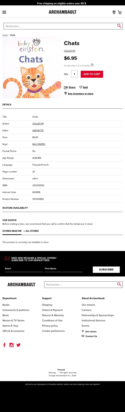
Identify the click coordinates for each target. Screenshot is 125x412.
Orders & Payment (52, 310)
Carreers (86, 310)
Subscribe (106, 269)
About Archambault (93, 298)
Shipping (47, 305)
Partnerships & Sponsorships (98, 315)
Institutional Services (93, 320)
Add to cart (91, 74)
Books (5, 305)
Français (61, 369)
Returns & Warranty (53, 315)
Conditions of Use (52, 320)
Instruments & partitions (15, 310)
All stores (32, 231)
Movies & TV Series (13, 320)
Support (46, 298)
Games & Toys (10, 326)
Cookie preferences (53, 331)
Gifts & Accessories (13, 331)
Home (5, 35)
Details (6, 104)
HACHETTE (38, 130)
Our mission (88, 305)
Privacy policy (50, 326)
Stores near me (11, 231)
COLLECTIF (69, 51)
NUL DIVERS (38, 144)
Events (85, 326)
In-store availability (15, 208)
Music (5, 315)
